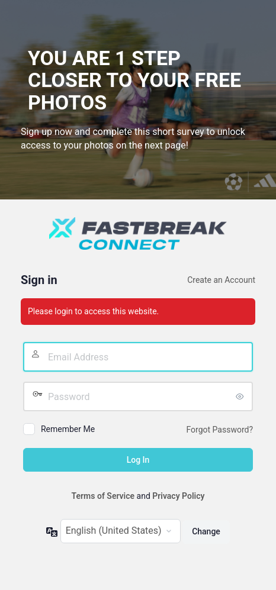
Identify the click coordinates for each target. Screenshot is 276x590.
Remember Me (68, 429)
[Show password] (241, 396)
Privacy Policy (178, 496)
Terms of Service (103, 496)
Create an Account (221, 280)
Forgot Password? (220, 429)
